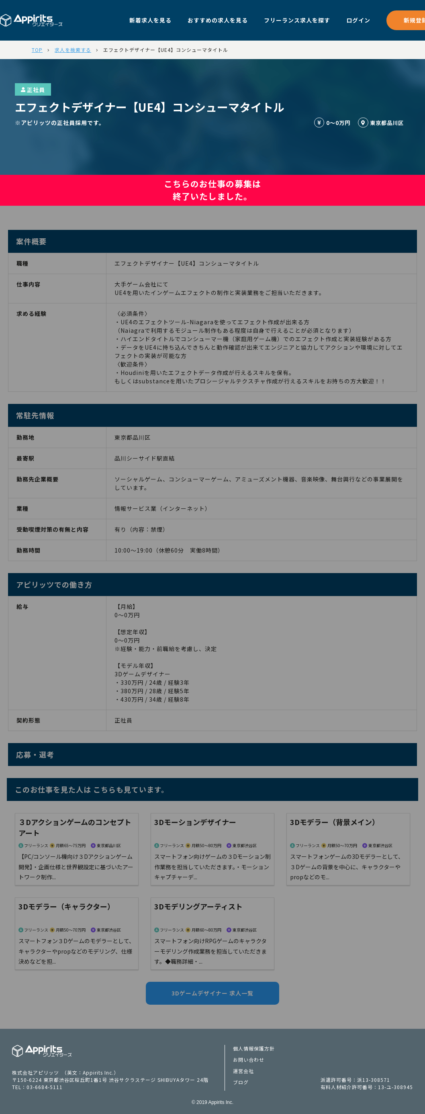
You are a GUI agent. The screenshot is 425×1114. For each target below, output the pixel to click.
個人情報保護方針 (254, 1048)
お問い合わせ (248, 1059)
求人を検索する (73, 49)
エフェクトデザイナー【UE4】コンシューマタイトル (165, 49)
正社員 (33, 90)
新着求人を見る (150, 20)
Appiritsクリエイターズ (42, 1051)
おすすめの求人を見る (218, 20)
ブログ (241, 1082)
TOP (37, 49)
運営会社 (243, 1070)
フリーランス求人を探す (297, 20)
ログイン (358, 20)
